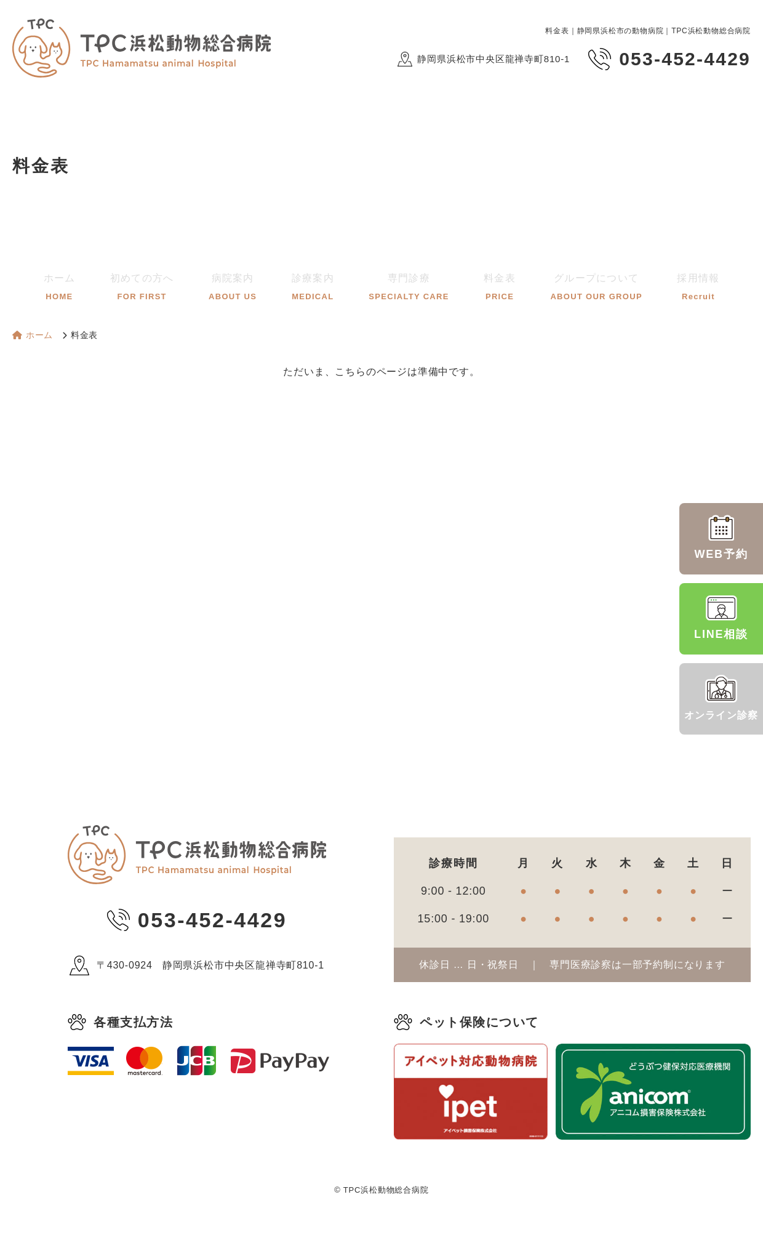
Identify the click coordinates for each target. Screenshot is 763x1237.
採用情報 (667, 283)
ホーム (89, 283)
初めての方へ (166, 283)
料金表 (485, 283)
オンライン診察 (721, 697)
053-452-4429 (212, 919)
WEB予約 (721, 537)
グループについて (573, 283)
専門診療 (405, 283)
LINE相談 (721, 617)
